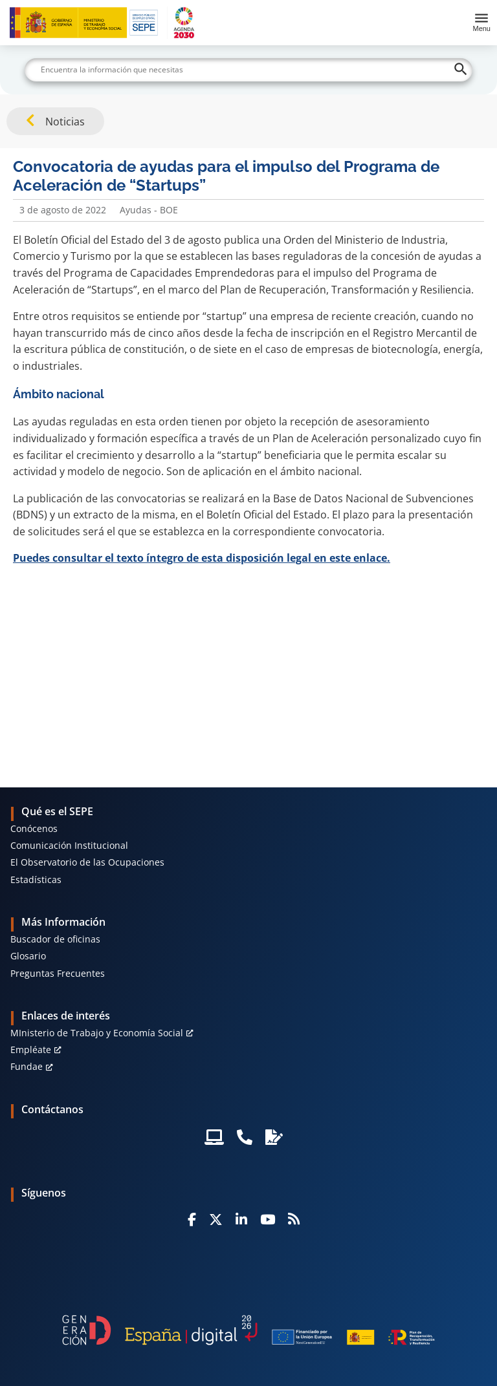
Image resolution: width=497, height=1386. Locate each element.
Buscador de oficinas (55, 939)
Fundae (26, 1066)
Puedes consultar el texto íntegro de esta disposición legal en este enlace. (201, 558)
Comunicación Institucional (69, 845)
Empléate (30, 1049)
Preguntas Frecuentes (57, 973)
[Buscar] (248, 69)
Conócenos (34, 828)
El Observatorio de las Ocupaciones (87, 862)
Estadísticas (35, 879)
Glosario (28, 956)
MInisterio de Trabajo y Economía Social (96, 1033)
